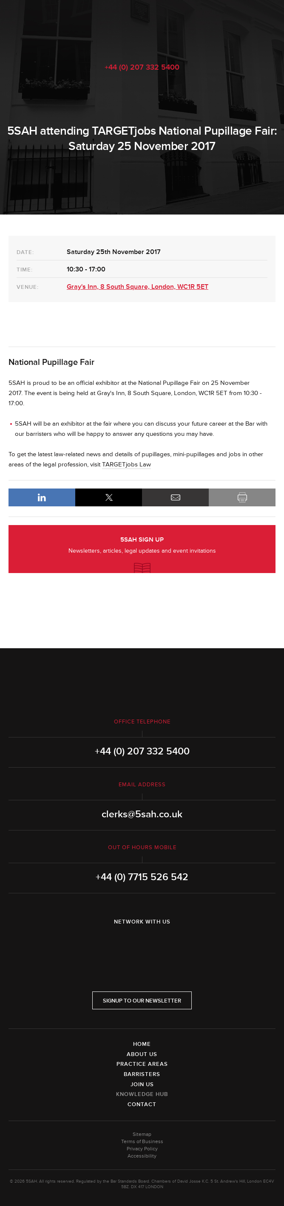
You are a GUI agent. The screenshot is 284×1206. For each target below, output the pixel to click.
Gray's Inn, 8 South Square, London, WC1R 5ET (137, 286)
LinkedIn (42, 497)
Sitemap (142, 1134)
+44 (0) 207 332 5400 (142, 67)
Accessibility (142, 1156)
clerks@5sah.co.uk (142, 814)
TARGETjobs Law (126, 464)
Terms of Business (142, 1141)
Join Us (142, 1084)
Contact (142, 1104)
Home (142, 1044)
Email (175, 497)
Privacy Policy (142, 1149)
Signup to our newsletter (142, 1000)
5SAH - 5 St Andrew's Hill (142, 27)
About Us (142, 1054)
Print (242, 497)
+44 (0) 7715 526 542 (142, 877)
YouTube (165, 943)
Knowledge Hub (142, 1094)
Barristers (142, 1074)
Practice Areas (142, 1064)
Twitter (142, 943)
